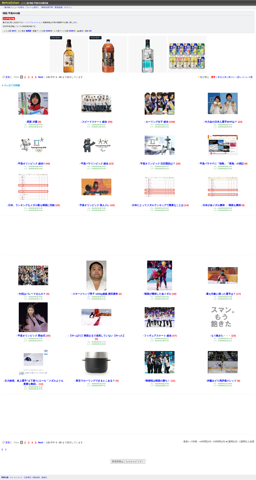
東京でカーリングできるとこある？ (95, 380)
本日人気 (222, 77)
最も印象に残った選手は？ (221, 293)
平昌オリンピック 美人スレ (95, 205)
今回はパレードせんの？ (32, 293)
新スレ (231, 77)
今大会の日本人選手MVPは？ (221, 121)
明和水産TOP (47, 7)
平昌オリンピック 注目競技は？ (157, 163)
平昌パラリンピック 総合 (94, 163)
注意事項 (27, 477)
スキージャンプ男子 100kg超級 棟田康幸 (95, 293)
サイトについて (16, 477)
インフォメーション (34, 22)
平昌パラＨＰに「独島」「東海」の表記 (222, 163)
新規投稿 (59, 7)
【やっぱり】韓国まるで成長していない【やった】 (97, 335)
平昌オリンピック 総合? (31, 163)
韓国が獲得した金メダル (157, 293)
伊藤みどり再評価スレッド (221, 380)
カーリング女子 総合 (157, 121)
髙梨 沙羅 (32, 121)
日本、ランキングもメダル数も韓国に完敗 (31, 205)
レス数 (249, 77)
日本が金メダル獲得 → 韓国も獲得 (222, 205)
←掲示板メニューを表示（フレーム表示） (21, 7)
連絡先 (44, 477)
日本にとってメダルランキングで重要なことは (158, 205)
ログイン (68, 7)
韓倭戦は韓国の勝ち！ (157, 380)
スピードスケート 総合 (94, 121)
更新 (6, 77)
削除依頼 (36, 477)
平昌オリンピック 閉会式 (31, 335)
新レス (240, 77)
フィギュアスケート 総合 (158, 335)
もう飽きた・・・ (221, 335)
